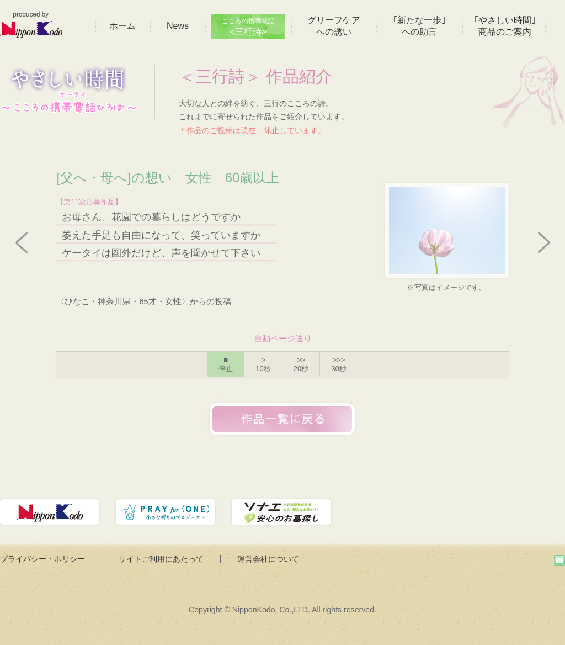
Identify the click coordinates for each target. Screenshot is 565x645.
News (178, 25)
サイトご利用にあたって (161, 558)
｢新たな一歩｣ (419, 25)
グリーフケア (333, 25)
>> (301, 364)
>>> (338, 364)
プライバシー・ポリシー (42, 558)
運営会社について (268, 558)
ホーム (122, 25)
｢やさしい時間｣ (505, 25)
